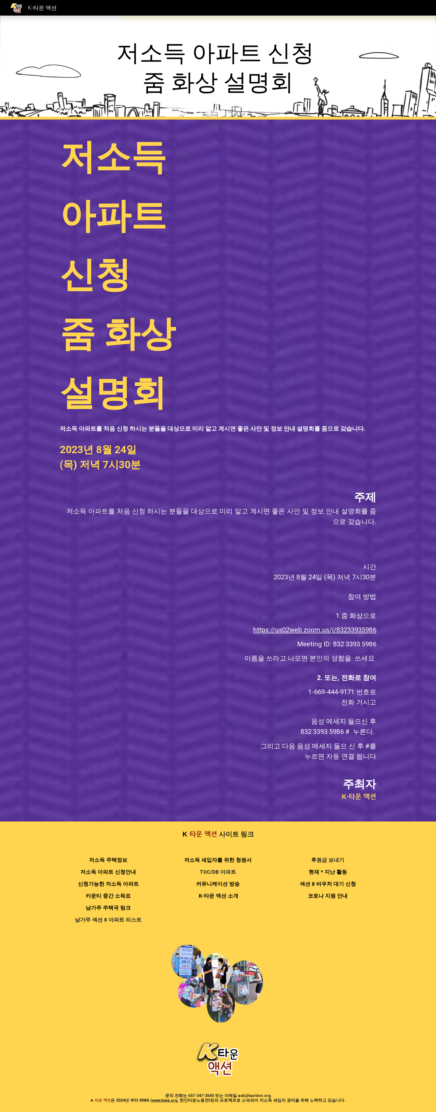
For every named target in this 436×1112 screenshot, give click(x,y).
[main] (218, 67)
